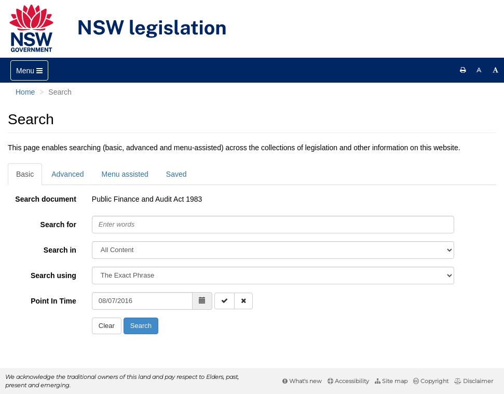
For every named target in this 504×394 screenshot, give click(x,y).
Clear (107, 326)
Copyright (430, 381)
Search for (58, 224)
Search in (60, 250)
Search (141, 326)
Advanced (67, 174)
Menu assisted (125, 174)
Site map (391, 381)
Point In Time (53, 301)
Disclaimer (473, 381)
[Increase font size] (496, 70)
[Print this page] (463, 70)
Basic (25, 174)
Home (25, 92)
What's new (302, 381)
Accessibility (348, 381)
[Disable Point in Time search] (243, 301)
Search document (45, 199)
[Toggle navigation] (29, 70)
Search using (53, 275)
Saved (176, 174)
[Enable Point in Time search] (224, 301)
